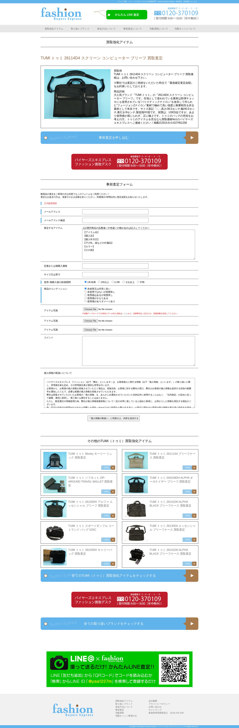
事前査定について (132, 28)
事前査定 (119, 710)
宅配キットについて (185, 28)
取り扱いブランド (80, 28)
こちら (125, 313)
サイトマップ (155, 710)
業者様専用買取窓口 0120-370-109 (166, 713)
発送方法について (106, 28)
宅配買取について (159, 28)
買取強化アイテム (54, 28)
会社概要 (153, 701)
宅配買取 (119, 713)
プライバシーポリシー (159, 704)
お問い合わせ (155, 707)
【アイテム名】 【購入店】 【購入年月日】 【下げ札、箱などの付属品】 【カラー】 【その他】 (138, 244)
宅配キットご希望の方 (126, 716)
